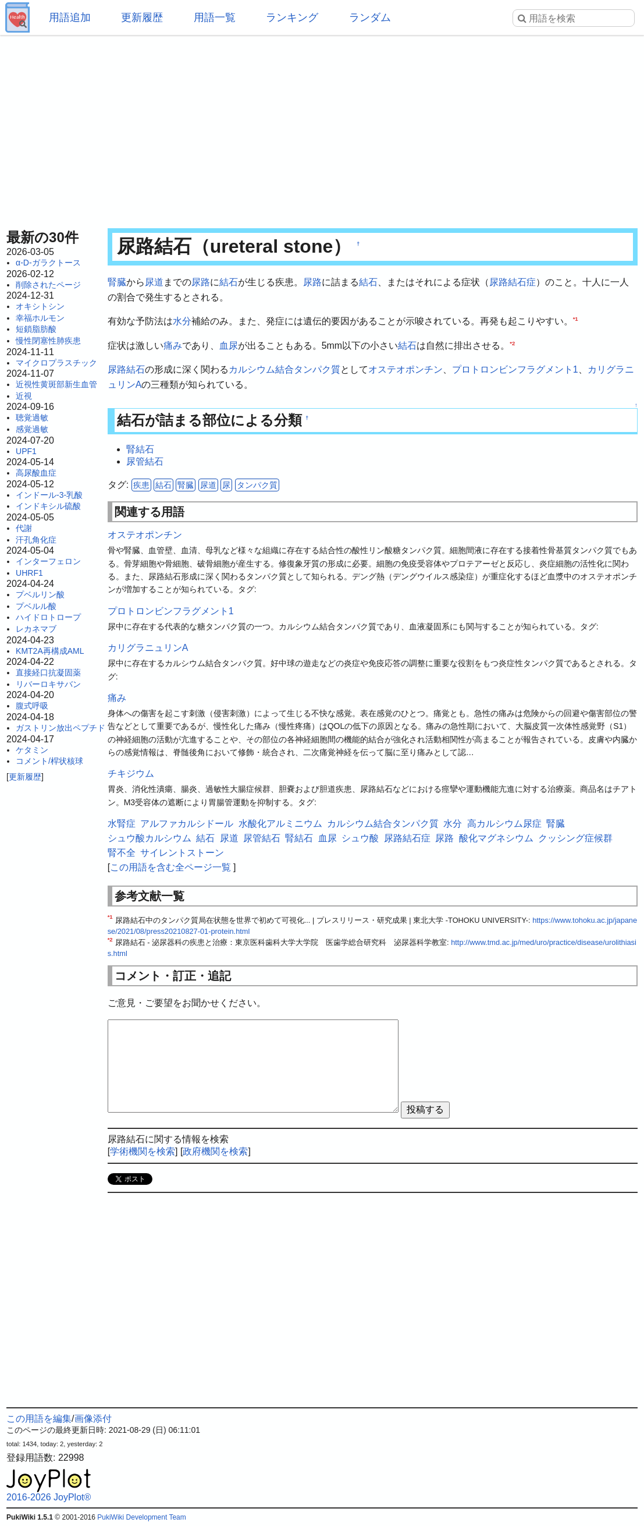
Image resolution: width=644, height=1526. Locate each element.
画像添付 (93, 1419)
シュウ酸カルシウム (149, 838)
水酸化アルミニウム (280, 823)
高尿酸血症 (36, 472)
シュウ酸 (360, 838)
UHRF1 (29, 573)
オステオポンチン (405, 369)
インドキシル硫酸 (48, 506)
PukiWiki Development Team (141, 1517)
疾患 (141, 485)
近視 (24, 396)
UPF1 (26, 451)
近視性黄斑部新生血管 (56, 384)
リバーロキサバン (48, 684)
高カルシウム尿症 (504, 823)
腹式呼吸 (32, 705)
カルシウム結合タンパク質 (284, 369)
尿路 (200, 282)
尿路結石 (126, 369)
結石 (228, 282)
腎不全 (122, 853)
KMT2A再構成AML (50, 651)
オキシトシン (40, 306)
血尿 (228, 345)
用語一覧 (215, 17)
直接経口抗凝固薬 (48, 672)
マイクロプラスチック (56, 362)
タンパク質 (257, 485)
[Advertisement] (322, 128)
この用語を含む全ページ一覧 (170, 867)
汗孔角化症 (36, 539)
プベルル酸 (36, 606)
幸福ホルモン (40, 318)
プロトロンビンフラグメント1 (515, 369)
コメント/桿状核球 (49, 761)
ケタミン (32, 750)
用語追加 (70, 17)
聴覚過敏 (32, 417)
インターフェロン (48, 561)
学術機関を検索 (142, 1151)
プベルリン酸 (40, 594)
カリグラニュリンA (148, 648)
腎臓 (117, 282)
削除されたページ (48, 284)
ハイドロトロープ (48, 617)
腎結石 (140, 449)
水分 (182, 321)
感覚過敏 (32, 429)
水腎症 (122, 823)
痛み (172, 345)
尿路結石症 (512, 282)
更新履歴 (142, 17)
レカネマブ (36, 628)
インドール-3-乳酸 (49, 495)
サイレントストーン (182, 853)
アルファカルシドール (186, 823)
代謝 (24, 528)
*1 (575, 319)
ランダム (370, 17)
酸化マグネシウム (496, 838)
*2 (512, 342)
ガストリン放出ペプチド (60, 727)
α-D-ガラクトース (48, 262)
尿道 (154, 282)
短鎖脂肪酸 (36, 329)
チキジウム (131, 773)
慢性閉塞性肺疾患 (48, 340)
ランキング (292, 17)
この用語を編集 (39, 1419)
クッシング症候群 (575, 838)
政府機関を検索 (215, 1151)
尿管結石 (144, 461)
